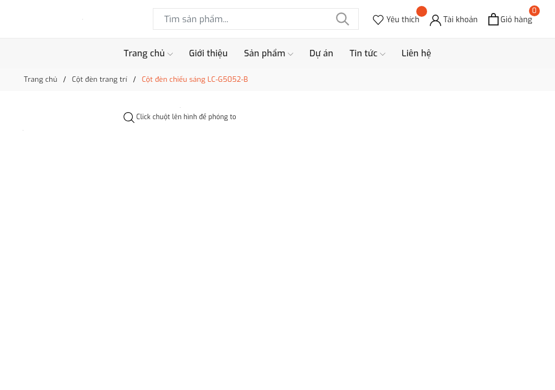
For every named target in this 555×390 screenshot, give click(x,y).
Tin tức (367, 54)
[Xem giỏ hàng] (510, 19)
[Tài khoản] (454, 19)
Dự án (321, 53)
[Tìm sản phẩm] (256, 19)
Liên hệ (416, 53)
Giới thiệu (208, 53)
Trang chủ (148, 54)
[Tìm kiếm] (342, 19)
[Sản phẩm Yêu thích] (396, 19)
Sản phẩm (268, 54)
